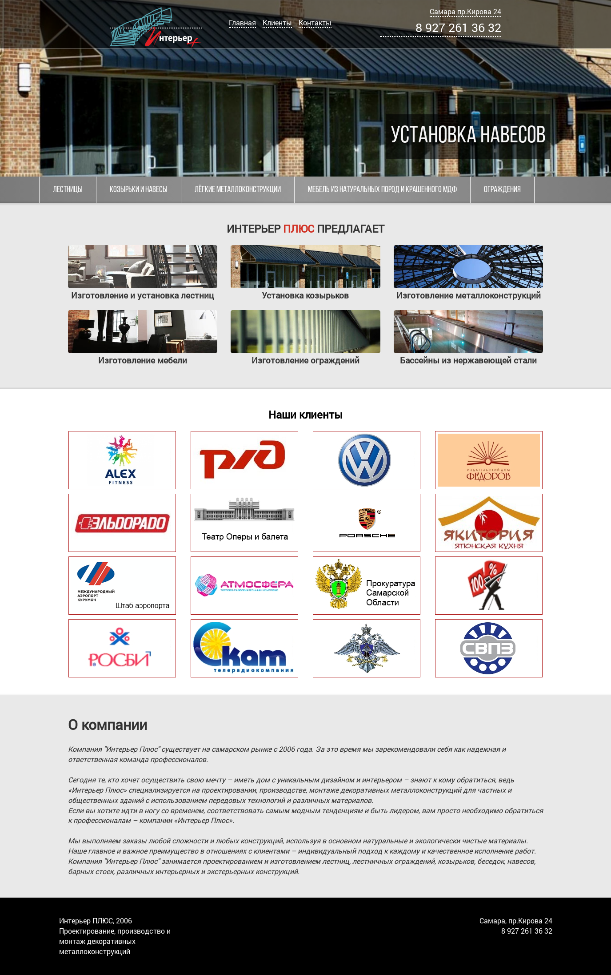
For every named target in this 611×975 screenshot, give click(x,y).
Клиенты (277, 22)
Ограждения (502, 189)
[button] (8, 88)
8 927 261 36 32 (458, 27)
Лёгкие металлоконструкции (238, 189)
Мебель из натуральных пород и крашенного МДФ (382, 189)
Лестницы (68, 189)
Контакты (315, 22)
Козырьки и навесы (139, 189)
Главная (242, 22)
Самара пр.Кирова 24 (465, 11)
